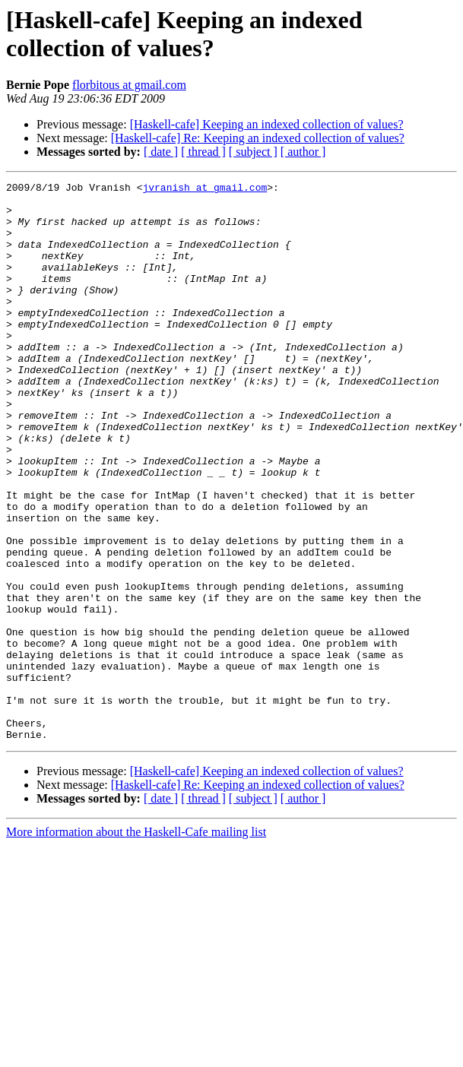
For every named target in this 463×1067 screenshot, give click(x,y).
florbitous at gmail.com (129, 84)
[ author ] (303, 151)
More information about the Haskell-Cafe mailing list (136, 943)
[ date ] (161, 151)
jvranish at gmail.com (204, 189)
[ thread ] (203, 151)
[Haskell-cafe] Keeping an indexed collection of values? (267, 124)
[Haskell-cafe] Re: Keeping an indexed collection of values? (257, 137)
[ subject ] (253, 151)
